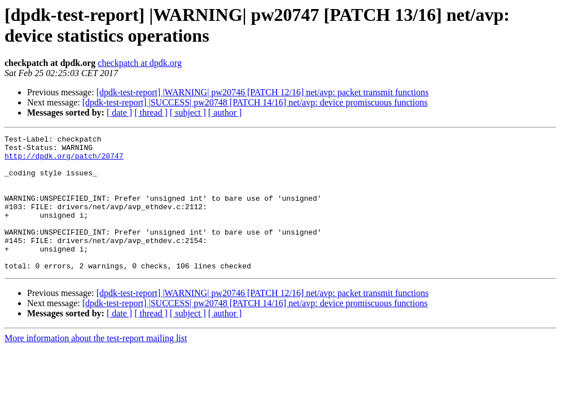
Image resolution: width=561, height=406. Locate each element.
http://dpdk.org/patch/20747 (64, 161)
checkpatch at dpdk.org (140, 63)
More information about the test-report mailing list (96, 365)
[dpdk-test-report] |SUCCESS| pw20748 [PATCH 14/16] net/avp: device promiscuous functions (255, 102)
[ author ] (225, 112)
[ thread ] (151, 112)
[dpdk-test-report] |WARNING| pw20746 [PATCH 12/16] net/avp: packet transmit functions (263, 92)
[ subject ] (188, 112)
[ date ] (119, 112)
